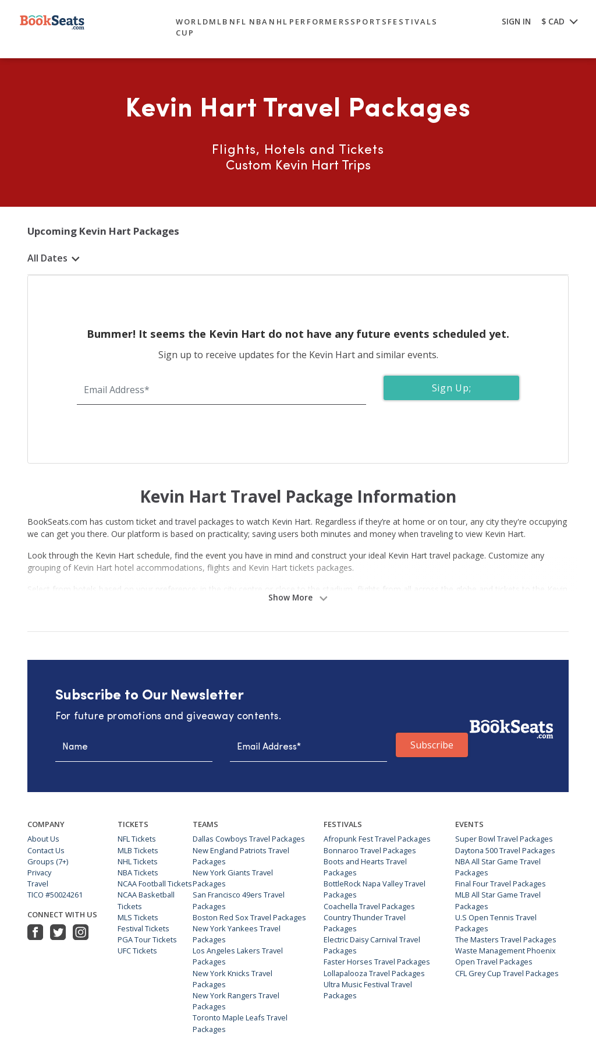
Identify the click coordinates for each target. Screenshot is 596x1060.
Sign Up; (451, 387)
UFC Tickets (137, 950)
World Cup (192, 27)
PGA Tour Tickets (147, 939)
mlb (219, 21)
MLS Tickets (138, 917)
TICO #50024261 (55, 894)
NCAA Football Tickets (155, 883)
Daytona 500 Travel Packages (505, 850)
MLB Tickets (138, 850)
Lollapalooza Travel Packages (374, 973)
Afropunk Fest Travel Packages (377, 838)
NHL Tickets (138, 861)
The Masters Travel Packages (505, 939)
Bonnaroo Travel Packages (370, 850)
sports (369, 21)
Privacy (39, 872)
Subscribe (431, 745)
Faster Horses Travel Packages (377, 961)
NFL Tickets (137, 838)
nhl (278, 21)
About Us (43, 838)
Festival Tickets (143, 928)
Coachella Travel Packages (369, 906)
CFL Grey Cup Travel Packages (507, 973)
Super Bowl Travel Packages (504, 838)
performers (319, 21)
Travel (37, 883)
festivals (413, 21)
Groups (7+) (47, 861)
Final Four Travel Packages (500, 883)
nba (258, 21)
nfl (238, 21)
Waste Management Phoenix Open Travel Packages (505, 956)
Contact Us (46, 850)
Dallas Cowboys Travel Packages (249, 838)
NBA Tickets (138, 872)
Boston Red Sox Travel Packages (249, 917)
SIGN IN (516, 21)
